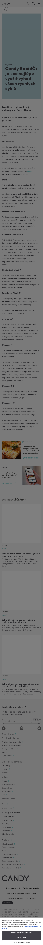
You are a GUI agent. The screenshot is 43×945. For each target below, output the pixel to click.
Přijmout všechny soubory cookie (21, 932)
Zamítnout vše (21, 937)
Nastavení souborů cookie (21, 942)
